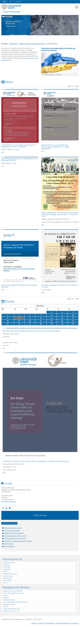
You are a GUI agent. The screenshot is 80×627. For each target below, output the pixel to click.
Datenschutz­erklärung (62, 623)
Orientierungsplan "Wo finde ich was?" (15, 538)
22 (51, 321)
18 (7, 321)
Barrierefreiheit (50, 623)
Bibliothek (6, 597)
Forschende (6, 567)
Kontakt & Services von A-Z (11, 611)
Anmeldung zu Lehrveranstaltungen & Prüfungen (18, 541)
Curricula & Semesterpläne (12, 530)
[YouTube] (6, 508)
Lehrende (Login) (8, 576)
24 (73, 321)
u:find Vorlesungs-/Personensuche (13, 593)
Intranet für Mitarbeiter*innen (11, 609)
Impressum (40, 623)
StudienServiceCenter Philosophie (14, 533)
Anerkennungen (8, 544)
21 (41, 321)
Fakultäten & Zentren (9, 604)
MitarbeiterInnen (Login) (10, 574)
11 (7, 318)
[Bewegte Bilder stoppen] (11, 16)
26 (19, 324)
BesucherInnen (7, 580)
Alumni (5, 571)
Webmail (5, 606)
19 (19, 321)
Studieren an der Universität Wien (12, 591)
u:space (5, 595)
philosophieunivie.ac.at (8, 501)
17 (73, 318)
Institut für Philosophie (11, 12)
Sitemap (33, 623)
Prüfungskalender (9, 546)
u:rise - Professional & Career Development (15, 602)
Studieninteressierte (9, 562)
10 (73, 315)
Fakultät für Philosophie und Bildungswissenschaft (32, 43)
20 (30, 321)
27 (30, 324)
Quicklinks (18, 1)
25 (7, 324)
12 (19, 318)
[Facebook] (3, 508)
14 (41, 318)
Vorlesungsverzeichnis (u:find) (13, 528)
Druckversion (75, 623)
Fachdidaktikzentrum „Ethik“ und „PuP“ (15, 536)
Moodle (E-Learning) (9, 600)
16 (62, 318)
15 (51, 318)
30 (62, 324)
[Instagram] (10, 508)
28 (41, 324)
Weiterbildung (7, 569)
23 (62, 321)
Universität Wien (13, 43)
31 (73, 324)
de (3, 1)
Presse (5, 583)
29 (51, 324)
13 (30, 318)
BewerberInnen (7, 578)
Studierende (6, 565)
